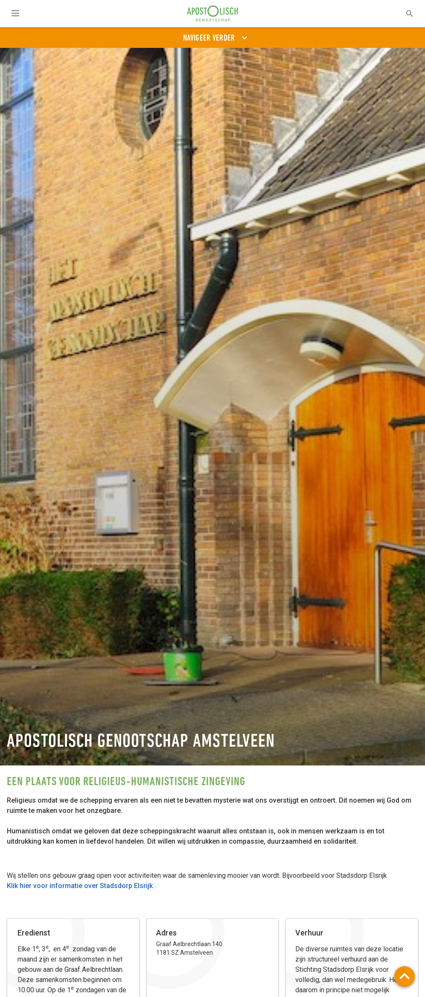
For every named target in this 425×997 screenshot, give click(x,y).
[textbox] (404, 13)
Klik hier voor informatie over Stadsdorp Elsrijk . (81, 886)
